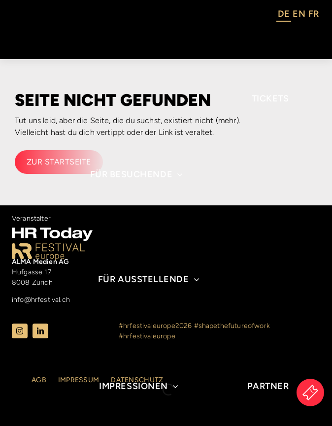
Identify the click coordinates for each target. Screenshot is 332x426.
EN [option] (299, 13)
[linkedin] (40, 331)
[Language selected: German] (298, 15)
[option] (298, 15)
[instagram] (20, 331)
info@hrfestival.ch (41, 299)
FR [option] (313, 13)
